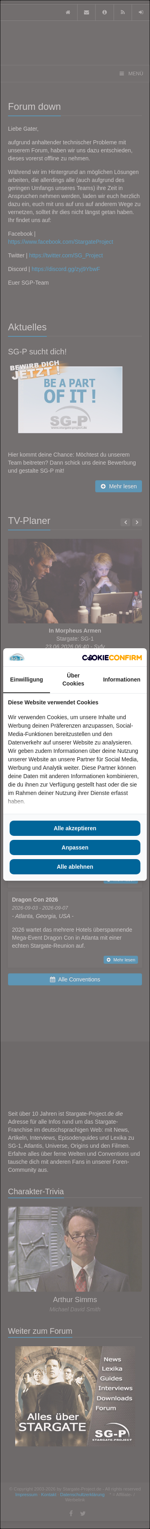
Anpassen (75, 847)
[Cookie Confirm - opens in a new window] (112, 657)
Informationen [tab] (121, 679)
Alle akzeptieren (75, 828)
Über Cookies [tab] (73, 679)
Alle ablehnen (75, 867)
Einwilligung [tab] (26, 679)
